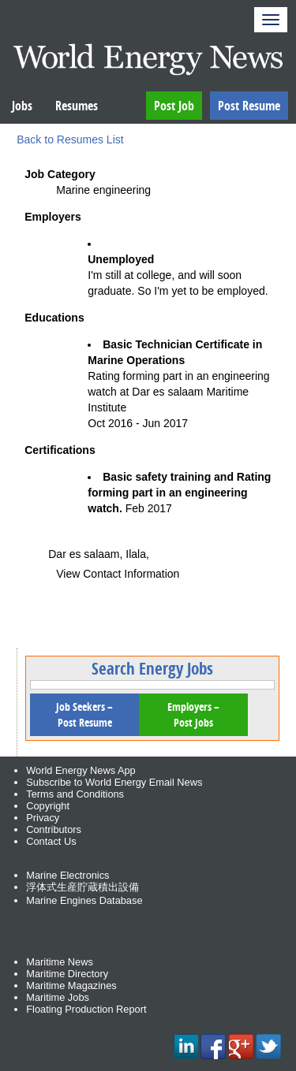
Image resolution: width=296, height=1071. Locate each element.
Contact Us (51, 841)
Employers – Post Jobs (193, 714)
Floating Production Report (86, 1009)
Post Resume (249, 105)
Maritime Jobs (57, 997)
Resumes (76, 105)
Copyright (47, 806)
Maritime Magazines (71, 985)
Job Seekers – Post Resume (84, 714)
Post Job (174, 105)
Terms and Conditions (75, 794)
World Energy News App (80, 770)
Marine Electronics (67, 875)
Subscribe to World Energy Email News (114, 782)
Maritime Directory (67, 974)
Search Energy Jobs (152, 668)
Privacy (42, 818)
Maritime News (59, 962)
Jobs (22, 105)
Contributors (53, 829)
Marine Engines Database (84, 900)
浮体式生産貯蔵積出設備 (82, 887)
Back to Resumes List (70, 139)
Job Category (59, 174)
